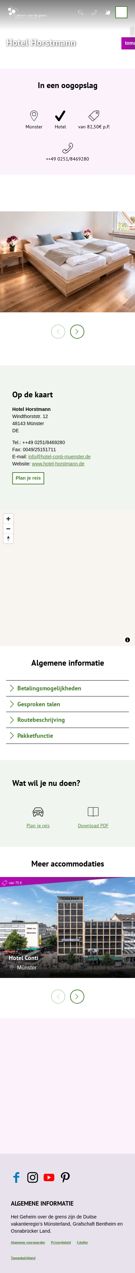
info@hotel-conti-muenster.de (59, 456)
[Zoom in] (8, 519)
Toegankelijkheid (23, 1258)
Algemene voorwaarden (28, 1242)
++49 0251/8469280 (67, 159)
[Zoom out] (8, 529)
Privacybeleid (61, 1242)
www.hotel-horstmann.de (58, 463)
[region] (67, 578)
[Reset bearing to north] (8, 538)
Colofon (82, 1242)
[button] (28, 478)
